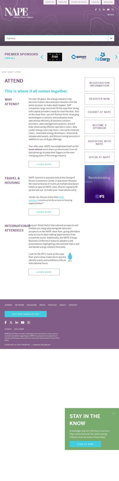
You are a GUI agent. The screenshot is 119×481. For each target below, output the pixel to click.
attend (18, 72)
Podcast (52, 305)
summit (10, 72)
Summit (8, 305)
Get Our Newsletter (25, 314)
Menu (111, 14)
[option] (55, 57)
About (63, 305)
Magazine (32, 305)
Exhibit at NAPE (99, 112)
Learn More (44, 164)
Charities (49, 2)
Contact (73, 305)
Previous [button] (41, 56)
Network (19, 305)
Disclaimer (19, 329)
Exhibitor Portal (79, 2)
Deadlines (108, 2)
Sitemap (8, 329)
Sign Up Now (85, 444)
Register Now (99, 99)
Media (42, 305)
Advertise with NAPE (99, 143)
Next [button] (116, 56)
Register (63, 2)
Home (4, 72)
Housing (95, 2)
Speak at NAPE (99, 157)
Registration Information (99, 84)
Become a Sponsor (100, 127)
